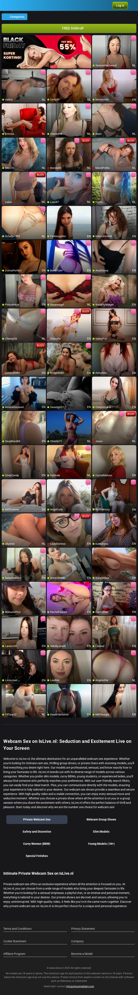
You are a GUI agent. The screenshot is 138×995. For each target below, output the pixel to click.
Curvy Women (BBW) (36, 843)
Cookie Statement (14, 941)
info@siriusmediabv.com (80, 986)
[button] (120, 5)
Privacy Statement (83, 928)
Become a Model (81, 953)
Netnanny (66, 981)
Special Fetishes (37, 856)
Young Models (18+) (101, 843)
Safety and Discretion (37, 831)
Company (77, 941)
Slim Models (101, 831)
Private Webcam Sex (37, 819)
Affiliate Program (14, 953)
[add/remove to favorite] (95, 38)
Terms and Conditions (17, 928)
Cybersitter (81, 981)
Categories (14, 17)
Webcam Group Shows (101, 819)
